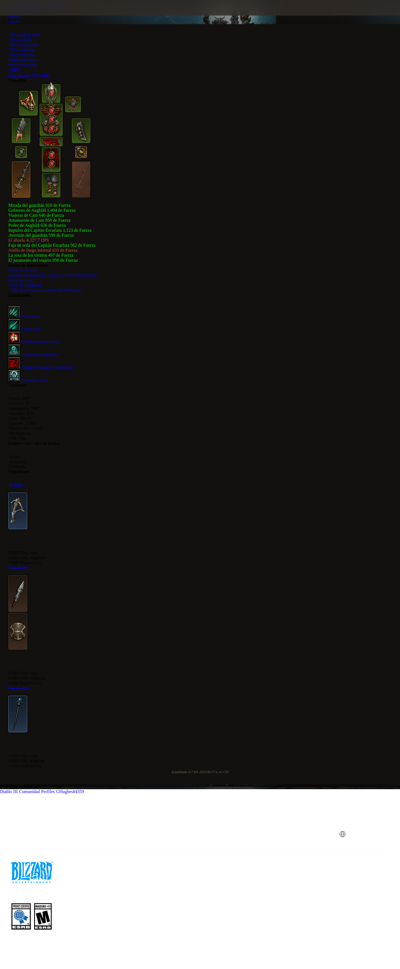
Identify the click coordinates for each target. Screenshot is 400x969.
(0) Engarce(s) (21, 280)
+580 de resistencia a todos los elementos (45, 290)
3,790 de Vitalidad (24, 285)
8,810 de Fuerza (22, 270)
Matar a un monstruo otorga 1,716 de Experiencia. (53, 275)
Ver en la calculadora (384, 3)
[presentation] (25, 14)
